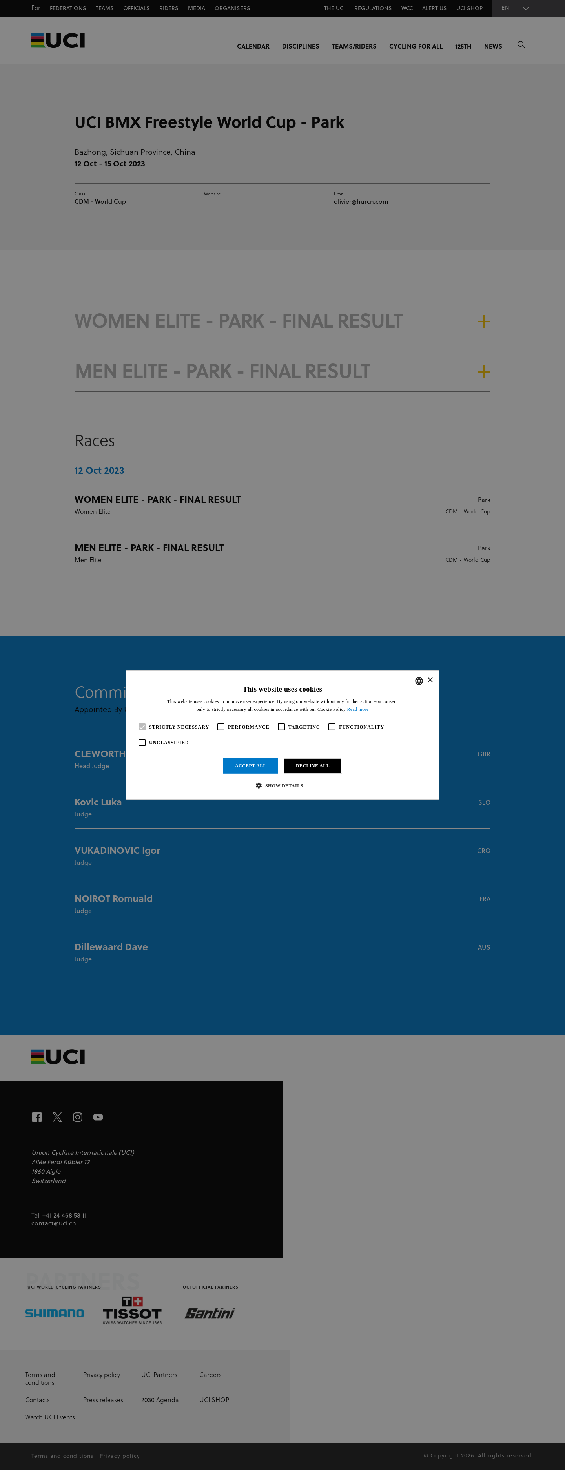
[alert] (282, 735)
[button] (282, 785)
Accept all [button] (250, 766)
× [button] (430, 680)
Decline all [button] (313, 766)
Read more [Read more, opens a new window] (358, 709)
